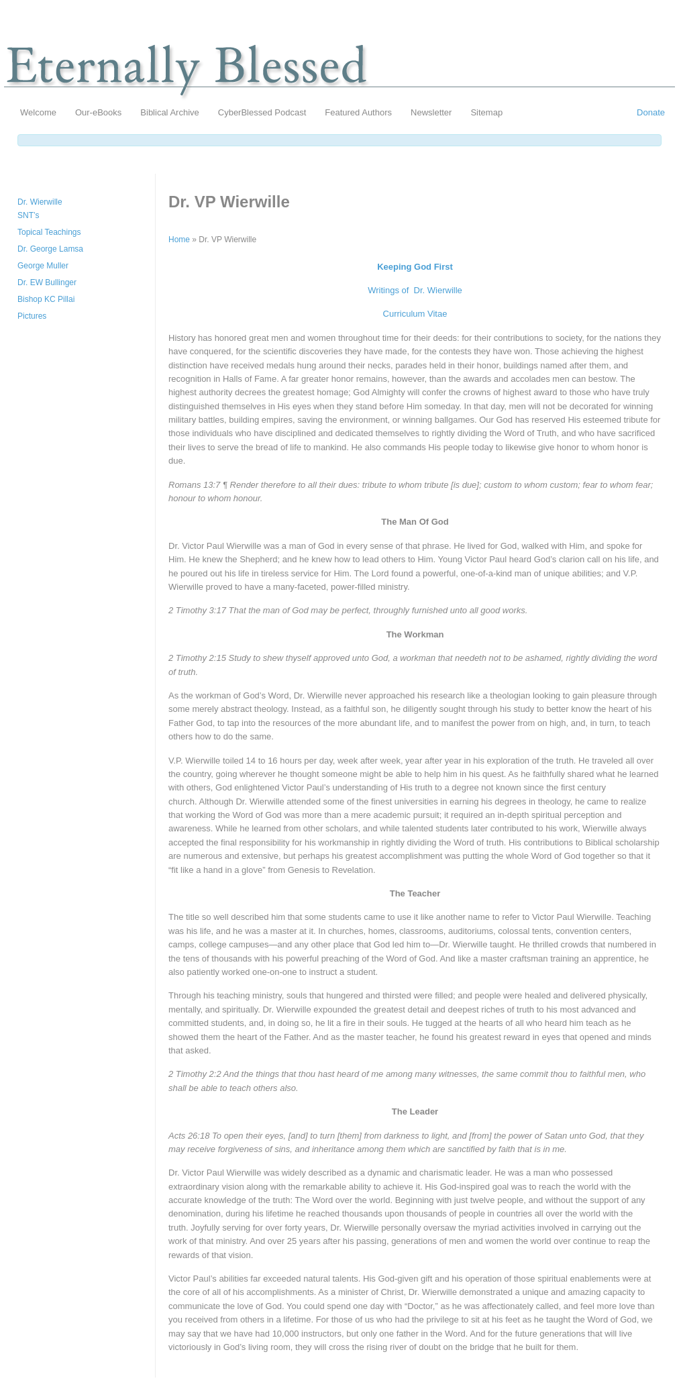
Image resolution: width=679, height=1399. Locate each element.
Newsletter (431, 112)
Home (179, 239)
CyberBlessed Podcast (262, 112)
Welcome (38, 112)
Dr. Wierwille (39, 202)
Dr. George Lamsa (50, 249)
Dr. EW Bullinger (46, 282)
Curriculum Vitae (415, 314)
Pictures (31, 316)
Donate (651, 112)
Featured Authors (358, 112)
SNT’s (28, 215)
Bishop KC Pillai (45, 299)
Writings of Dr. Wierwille (415, 290)
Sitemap (486, 112)
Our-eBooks (98, 112)
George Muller (42, 265)
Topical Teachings (49, 232)
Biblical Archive (169, 112)
